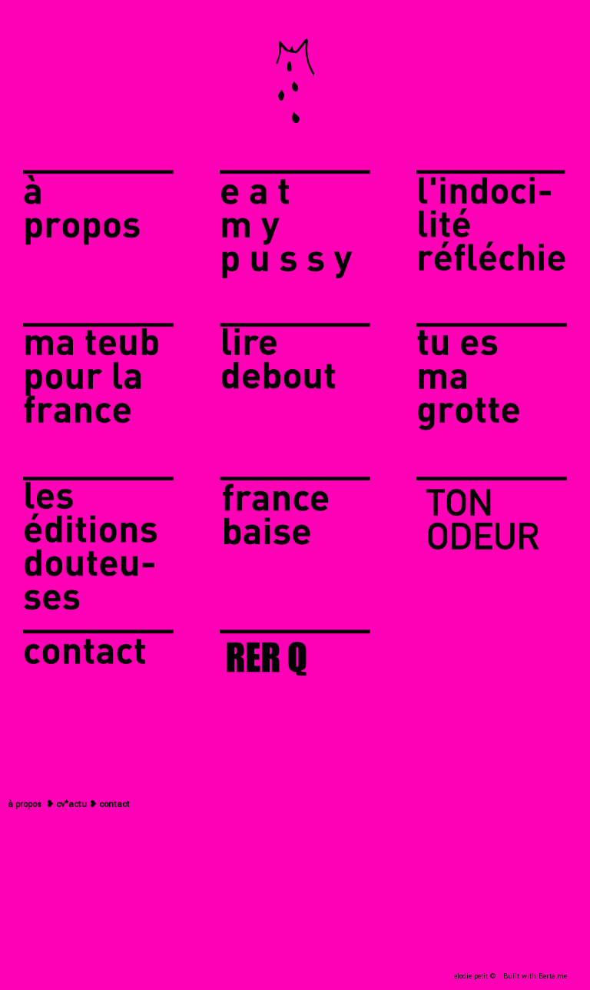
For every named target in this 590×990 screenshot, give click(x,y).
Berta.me (553, 977)
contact (114, 804)
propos (28, 804)
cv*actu (71, 804)
